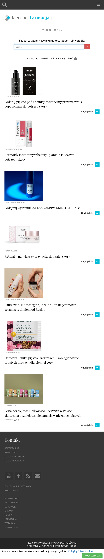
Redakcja (10, 460)
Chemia (8, 519)
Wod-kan (9, 531)
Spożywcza (11, 510)
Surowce (10, 514)
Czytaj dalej (90, 119)
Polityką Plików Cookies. (81, 551)
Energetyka (11, 506)
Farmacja (10, 527)
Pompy (8, 523)
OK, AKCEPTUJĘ (93, 556)
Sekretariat (11, 456)
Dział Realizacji (14, 468)
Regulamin (11, 498)
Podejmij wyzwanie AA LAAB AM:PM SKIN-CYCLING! (42, 216)
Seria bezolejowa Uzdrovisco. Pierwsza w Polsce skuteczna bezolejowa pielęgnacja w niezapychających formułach (42, 423)
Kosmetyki (11, 535)
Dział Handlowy (14, 464)
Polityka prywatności (18, 494)
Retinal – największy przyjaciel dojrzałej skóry (37, 264)
